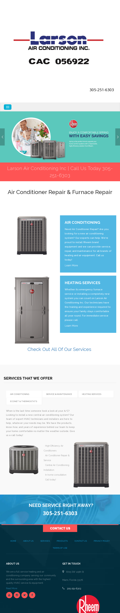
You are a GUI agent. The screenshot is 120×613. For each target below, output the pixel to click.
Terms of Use (60, 548)
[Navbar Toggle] (8, 107)
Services (45, 541)
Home (13, 541)
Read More (12, 588)
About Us (28, 541)
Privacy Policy (102, 541)
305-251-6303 (102, 89)
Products (62, 541)
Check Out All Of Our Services (60, 349)
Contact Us (60, 528)
